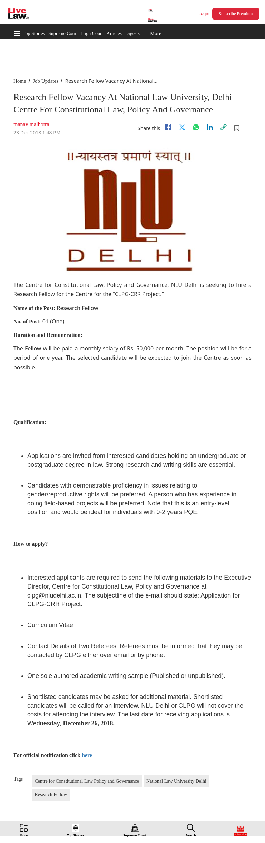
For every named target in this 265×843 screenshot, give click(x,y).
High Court (92, 33)
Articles (114, 33)
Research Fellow (51, 794)
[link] (223, 127)
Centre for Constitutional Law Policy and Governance (87, 781)
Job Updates (45, 81)
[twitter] (182, 127)
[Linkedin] (210, 127)
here (87, 755)
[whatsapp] (196, 127)
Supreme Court (63, 33)
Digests (132, 33)
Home (19, 81)
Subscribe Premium (236, 13)
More (155, 33)
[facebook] (168, 127)
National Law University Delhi (176, 781)
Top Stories (34, 33)
